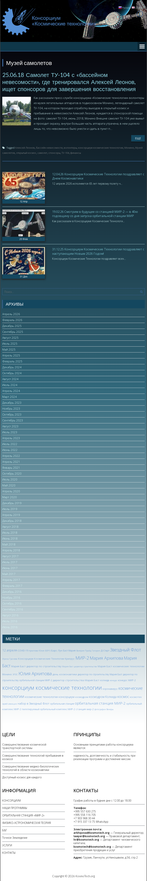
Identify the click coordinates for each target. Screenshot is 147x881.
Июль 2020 (9, 479)
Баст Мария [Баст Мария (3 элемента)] (69, 650)
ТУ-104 (65, 152)
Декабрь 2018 (12, 520)
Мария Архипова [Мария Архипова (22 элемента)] (106, 657)
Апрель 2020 (11, 491)
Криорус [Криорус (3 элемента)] (70, 658)
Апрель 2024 (11, 390)
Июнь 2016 (10, 627)
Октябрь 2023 (12, 414)
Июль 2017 (9, 562)
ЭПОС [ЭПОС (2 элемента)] (15, 674)
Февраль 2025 (12, 361)
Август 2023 (10, 426)
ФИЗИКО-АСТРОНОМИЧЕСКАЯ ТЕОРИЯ (26, 822)
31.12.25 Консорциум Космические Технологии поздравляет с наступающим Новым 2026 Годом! (98, 251)
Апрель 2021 (11, 461)
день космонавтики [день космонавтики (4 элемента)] (65, 673)
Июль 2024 (9, 384)
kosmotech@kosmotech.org (92, 846)
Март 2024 (9, 396)
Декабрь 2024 (12, 367)
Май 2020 (8, 485)
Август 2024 (10, 378)
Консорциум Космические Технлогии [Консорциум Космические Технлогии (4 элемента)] (41, 658)
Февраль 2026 (12, 319)
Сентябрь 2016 (12, 609)
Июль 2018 (9, 532)
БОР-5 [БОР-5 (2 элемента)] (47, 650)
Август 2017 (10, 556)
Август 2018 (10, 526)
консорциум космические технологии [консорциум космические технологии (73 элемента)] (52, 687)
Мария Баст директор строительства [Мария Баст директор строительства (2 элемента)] (79, 666)
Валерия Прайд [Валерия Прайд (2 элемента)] (83, 650)
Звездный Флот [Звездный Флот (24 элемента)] (125, 649)
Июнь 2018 (10, 538)
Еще (138, 137)
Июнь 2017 (10, 567)
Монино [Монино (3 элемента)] (7, 673)
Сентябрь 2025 (12, 331)
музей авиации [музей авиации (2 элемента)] (9, 703)
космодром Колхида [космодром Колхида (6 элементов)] (103, 696)
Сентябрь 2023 (12, 420)
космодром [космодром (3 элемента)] (81, 696)
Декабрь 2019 (12, 503)
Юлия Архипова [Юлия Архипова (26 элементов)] (35, 673)
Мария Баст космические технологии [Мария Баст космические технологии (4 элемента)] (121, 665)
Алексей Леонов (25, 147)
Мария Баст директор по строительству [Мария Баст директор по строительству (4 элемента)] (36, 665)
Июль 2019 (9, 508)
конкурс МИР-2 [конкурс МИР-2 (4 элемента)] (127, 679)
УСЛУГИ (7, 845)
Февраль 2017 (12, 585)
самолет (42, 152)
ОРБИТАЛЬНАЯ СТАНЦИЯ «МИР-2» (23, 815)
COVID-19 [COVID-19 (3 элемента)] (23, 650)
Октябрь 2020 (12, 473)
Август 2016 (10, 615)
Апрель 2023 (11, 438)
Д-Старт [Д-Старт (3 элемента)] (105, 650)
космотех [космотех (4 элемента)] (136, 696)
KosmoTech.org (85, 875)
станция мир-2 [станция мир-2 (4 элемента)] (85, 708)
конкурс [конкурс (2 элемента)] (113, 679)
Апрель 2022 (11, 455)
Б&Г (4, 829)
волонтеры (70, 147)
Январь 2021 (11, 467)
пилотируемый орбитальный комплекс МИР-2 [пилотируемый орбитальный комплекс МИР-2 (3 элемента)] (48, 708)
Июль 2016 (9, 621)
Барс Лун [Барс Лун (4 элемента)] (56, 650)
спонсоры (54, 152)
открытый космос (26, 152)
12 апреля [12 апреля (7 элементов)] (9, 650)
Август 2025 (10, 337)
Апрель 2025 (11, 355)
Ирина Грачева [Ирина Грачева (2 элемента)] (9, 658)
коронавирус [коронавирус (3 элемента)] (110, 688)
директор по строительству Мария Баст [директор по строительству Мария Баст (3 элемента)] (100, 673)
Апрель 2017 (11, 579)
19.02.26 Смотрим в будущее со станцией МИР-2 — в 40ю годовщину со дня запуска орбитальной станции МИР (95, 213)
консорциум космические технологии (100, 147)
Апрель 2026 (11, 314)
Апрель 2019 (11, 514)
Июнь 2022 (10, 449)
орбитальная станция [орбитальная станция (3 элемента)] (62, 703)
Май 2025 (8, 349)
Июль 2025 (9, 343)
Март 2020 (9, 497)
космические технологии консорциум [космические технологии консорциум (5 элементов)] (49, 696)
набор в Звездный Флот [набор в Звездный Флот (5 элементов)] (33, 703)
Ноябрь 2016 (11, 597)
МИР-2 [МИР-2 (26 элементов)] (82, 657)
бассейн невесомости (49, 147)
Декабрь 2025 (12, 325)
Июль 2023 (9, 432)
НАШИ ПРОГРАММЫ (14, 807)
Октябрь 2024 (12, 373)
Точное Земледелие (14, 837)
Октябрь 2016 (12, 603)
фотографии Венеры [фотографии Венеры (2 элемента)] (103, 708)
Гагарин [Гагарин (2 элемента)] (96, 650)
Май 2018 (8, 544)
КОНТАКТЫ (9, 852)
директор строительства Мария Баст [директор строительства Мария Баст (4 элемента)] (76, 679)
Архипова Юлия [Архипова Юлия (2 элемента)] (36, 650)
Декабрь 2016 (12, 591)
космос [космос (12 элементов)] (123, 696)
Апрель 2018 (11, 550)
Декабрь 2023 (12, 402)
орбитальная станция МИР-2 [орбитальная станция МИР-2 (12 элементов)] (100, 702)
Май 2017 (8, 573)
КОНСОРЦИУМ (11, 800)
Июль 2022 (9, 443)
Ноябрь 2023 (11, 408)
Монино (129, 147)
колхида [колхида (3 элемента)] (104, 679)
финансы (75, 152)
